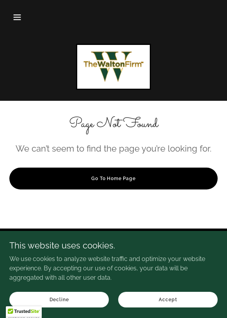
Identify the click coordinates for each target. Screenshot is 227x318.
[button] (17, 17)
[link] (113, 66)
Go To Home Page (113, 178)
